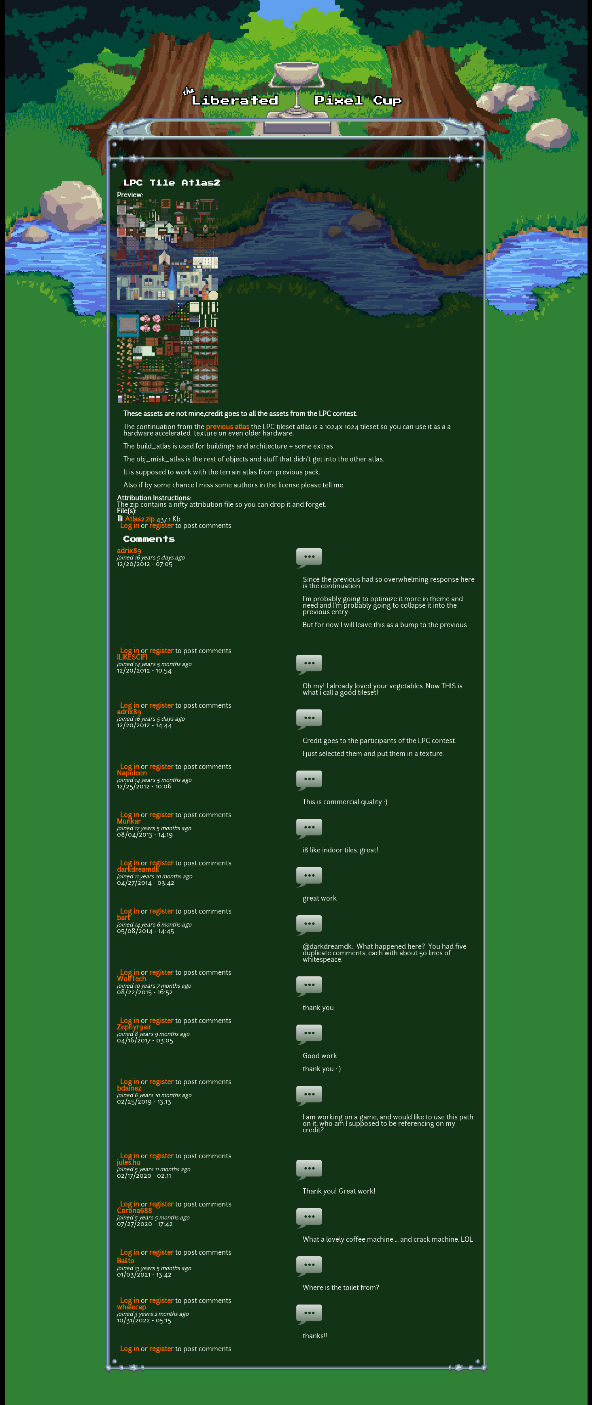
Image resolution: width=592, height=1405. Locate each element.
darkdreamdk (138, 870)
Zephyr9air (134, 1028)
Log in (129, 526)
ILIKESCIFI (132, 658)
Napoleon (132, 774)
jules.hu (128, 1163)
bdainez (129, 1089)
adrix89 (129, 551)
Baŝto (125, 1261)
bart (123, 918)
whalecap (131, 1308)
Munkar (129, 822)
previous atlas (227, 427)
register (161, 526)
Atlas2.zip (140, 520)
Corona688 (134, 1211)
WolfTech (131, 979)
